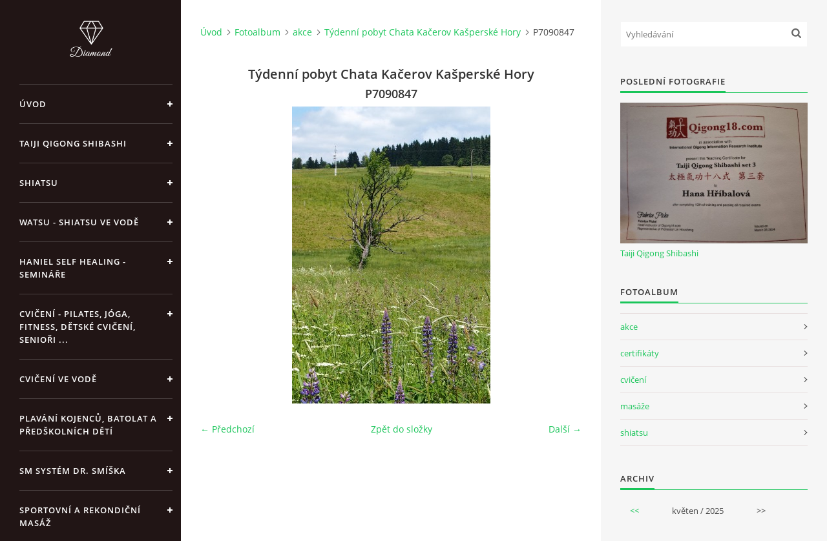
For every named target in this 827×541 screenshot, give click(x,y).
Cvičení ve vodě (58, 379)
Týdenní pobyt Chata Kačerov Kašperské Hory (422, 32)
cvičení (633, 379)
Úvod (33, 104)
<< (634, 510)
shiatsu (634, 432)
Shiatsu (38, 183)
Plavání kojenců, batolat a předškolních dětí (88, 425)
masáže (634, 406)
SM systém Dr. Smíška (72, 470)
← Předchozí (227, 429)
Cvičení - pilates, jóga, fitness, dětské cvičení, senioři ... (77, 326)
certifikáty (639, 353)
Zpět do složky (401, 429)
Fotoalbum (257, 32)
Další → (565, 429)
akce (302, 32)
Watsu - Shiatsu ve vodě (79, 222)
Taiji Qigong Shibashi (73, 143)
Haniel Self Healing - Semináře (72, 268)
